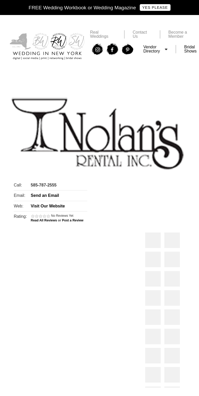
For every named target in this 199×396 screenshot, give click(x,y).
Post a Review (73, 220)
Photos (153, 240)
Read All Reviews (44, 220)
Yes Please (155, 7)
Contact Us (140, 34)
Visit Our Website (48, 206)
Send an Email (45, 195)
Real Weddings (99, 34)
